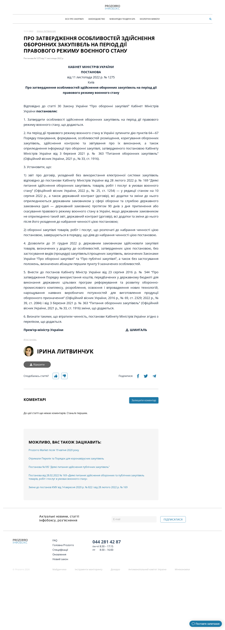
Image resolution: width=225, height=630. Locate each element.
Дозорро (115, 569)
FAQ (54, 540)
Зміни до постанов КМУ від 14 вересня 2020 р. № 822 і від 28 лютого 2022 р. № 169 (78, 487)
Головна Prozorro (63, 545)
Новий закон (60, 559)
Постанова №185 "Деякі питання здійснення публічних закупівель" (69, 467)
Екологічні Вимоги (150, 19)
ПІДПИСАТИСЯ (173, 519)
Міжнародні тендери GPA (122, 19)
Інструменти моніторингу (88, 569)
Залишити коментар (144, 400)
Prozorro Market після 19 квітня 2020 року (54, 450)
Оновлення (59, 554)
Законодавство (96, 19)
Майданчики (59, 569)
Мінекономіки (182, 569)
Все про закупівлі (74, 19)
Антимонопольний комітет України (147, 569)
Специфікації (60, 550)
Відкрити (37, 364)
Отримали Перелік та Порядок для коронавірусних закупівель (66, 458)
